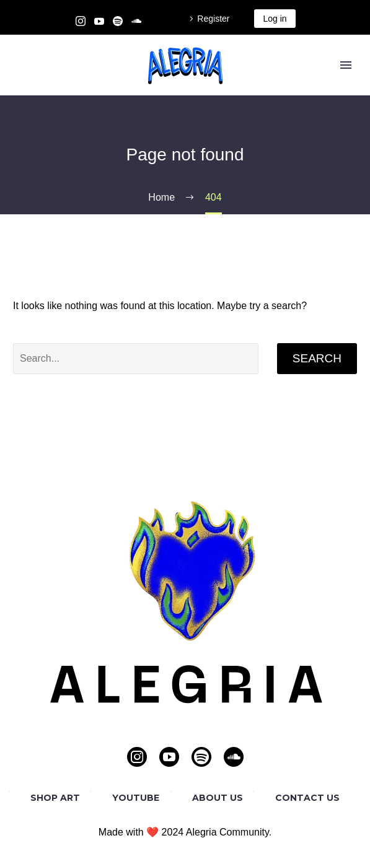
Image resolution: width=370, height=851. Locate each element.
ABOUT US (217, 797)
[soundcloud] (234, 757)
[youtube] (169, 757)
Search (317, 358)
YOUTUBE (135, 797)
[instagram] (137, 757)
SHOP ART (55, 797)
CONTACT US (307, 797)
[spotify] (201, 757)
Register (213, 19)
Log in (274, 19)
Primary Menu (345, 65)
